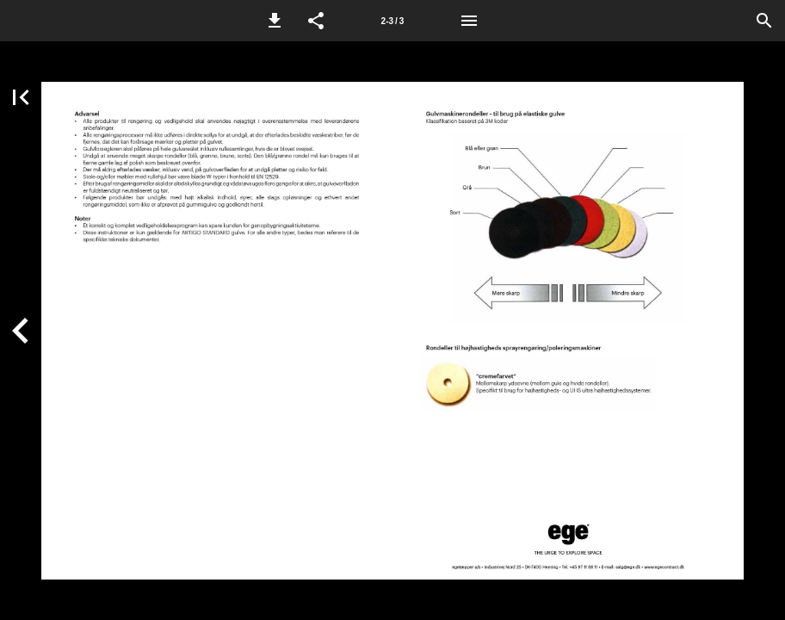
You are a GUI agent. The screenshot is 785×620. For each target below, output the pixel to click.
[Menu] (469, 20)
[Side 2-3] (392, 20)
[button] (274, 20)
